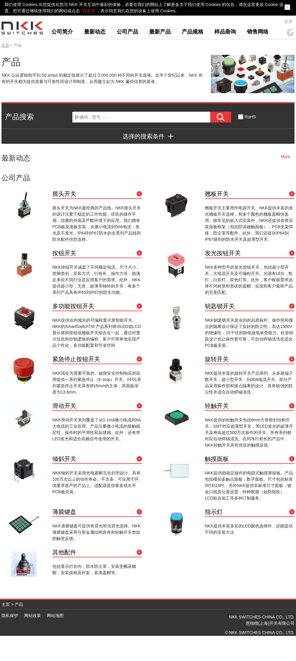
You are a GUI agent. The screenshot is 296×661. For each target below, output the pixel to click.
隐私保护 (9, 615)
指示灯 (214, 512)
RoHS (250, 116)
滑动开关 (64, 406)
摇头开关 (64, 193)
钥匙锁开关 (220, 306)
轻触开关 (217, 406)
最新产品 (160, 32)
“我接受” (88, 10)
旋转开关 (217, 359)
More (285, 156)
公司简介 (62, 32)
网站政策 (32, 615)
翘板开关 (217, 193)
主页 (5, 45)
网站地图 (55, 615)
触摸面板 (217, 459)
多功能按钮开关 (73, 306)
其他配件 (64, 552)
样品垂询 (225, 32)
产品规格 (192, 32)
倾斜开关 (64, 459)
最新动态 (95, 32)
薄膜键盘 (64, 512)
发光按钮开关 (223, 253)
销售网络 (257, 32)
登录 (288, 21)
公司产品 (127, 32)
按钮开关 (64, 253)
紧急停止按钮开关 (76, 359)
